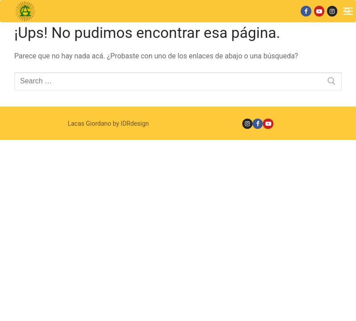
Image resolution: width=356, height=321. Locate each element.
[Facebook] (306, 11)
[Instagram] (332, 11)
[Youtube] (319, 11)
